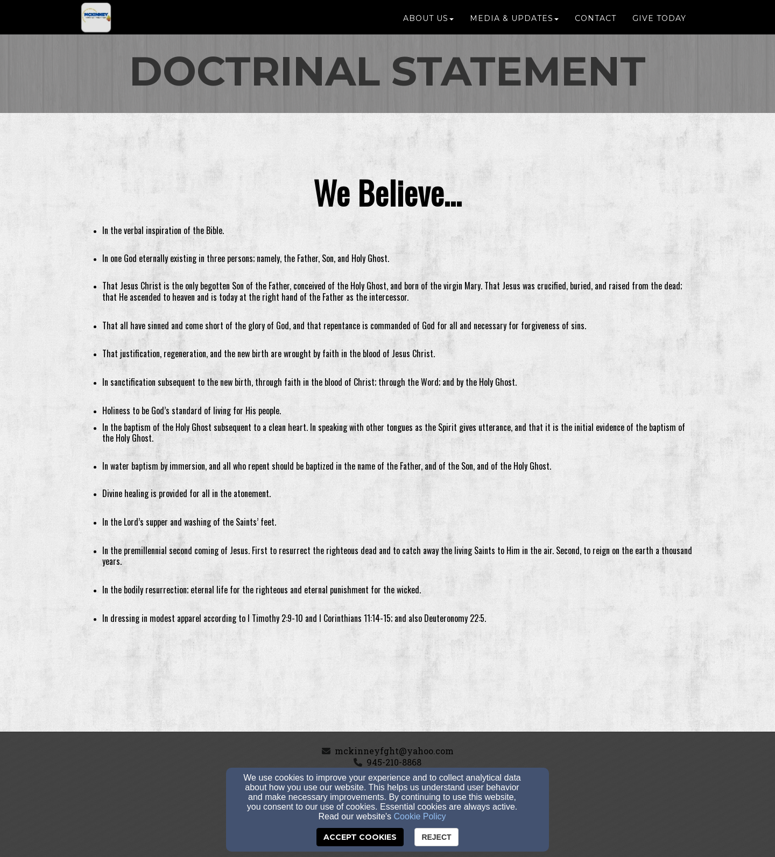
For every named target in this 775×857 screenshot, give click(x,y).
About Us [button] (428, 22)
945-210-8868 (394, 762)
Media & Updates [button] (514, 22)
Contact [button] (595, 22)
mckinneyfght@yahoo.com (394, 750)
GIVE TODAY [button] (659, 22)
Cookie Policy (420, 816)
